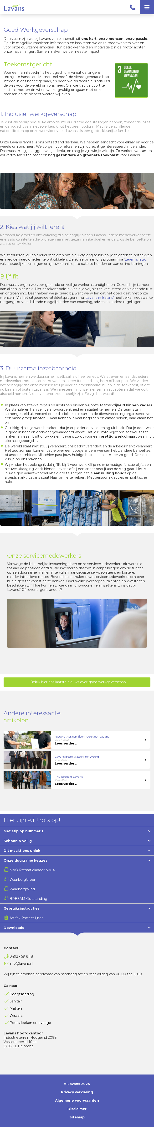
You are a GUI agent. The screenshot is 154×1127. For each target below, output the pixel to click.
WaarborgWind (22, 889)
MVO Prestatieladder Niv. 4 (32, 870)
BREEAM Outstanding (28, 898)
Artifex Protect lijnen (27, 918)
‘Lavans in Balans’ (99, 297)
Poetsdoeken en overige (30, 1023)
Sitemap (77, 1117)
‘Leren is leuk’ (135, 259)
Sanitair (16, 1001)
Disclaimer (77, 1109)
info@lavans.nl (21, 963)
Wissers (16, 1015)
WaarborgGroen (23, 879)
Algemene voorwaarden (77, 1100)
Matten (16, 1008)
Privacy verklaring (77, 1092)
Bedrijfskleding (22, 994)
